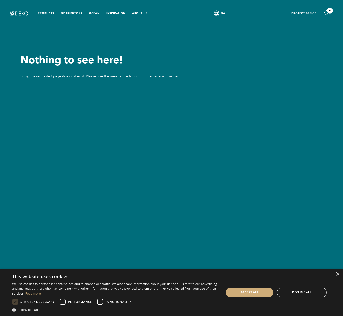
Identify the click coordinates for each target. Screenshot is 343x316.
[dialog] (171, 292)
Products (46, 13)
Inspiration (115, 13)
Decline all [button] (302, 292)
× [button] (337, 274)
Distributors (71, 13)
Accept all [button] (250, 292)
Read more (33, 293)
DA (223, 13)
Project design (304, 13)
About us (139, 13)
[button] (115, 309)
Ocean (94, 13)
